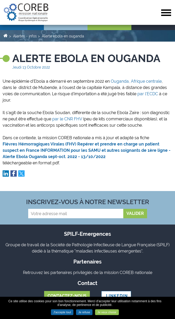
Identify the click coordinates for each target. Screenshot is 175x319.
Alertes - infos (25, 36)
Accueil (5, 35)
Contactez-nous (67, 295)
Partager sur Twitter (21, 173)
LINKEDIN (116, 295)
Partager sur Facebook (13, 173)
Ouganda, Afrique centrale (136, 81)
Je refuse (84, 312)
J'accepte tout (62, 312)
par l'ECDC (147, 93)
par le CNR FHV (67, 118)
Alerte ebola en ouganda (63, 36)
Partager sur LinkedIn (6, 173)
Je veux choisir (106, 312)
